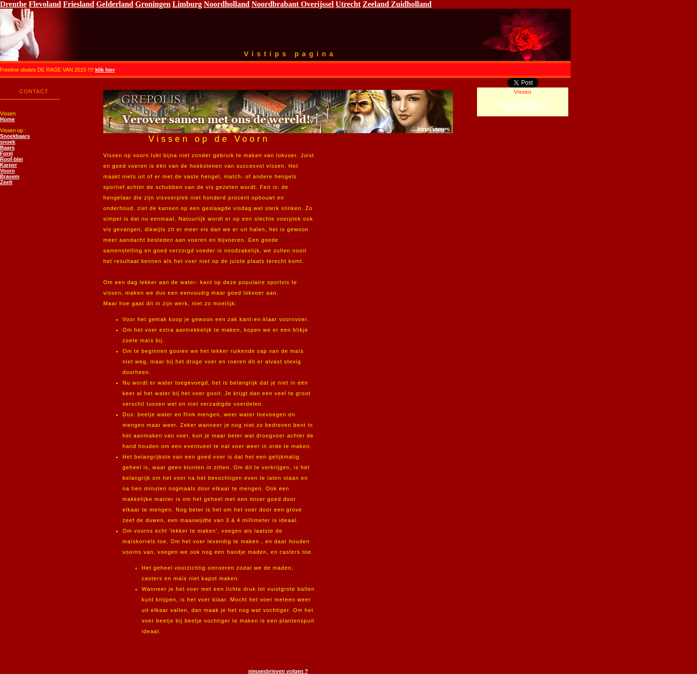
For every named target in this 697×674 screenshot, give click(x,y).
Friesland (78, 4)
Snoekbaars (15, 136)
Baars (7, 147)
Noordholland (226, 4)
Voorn (7, 171)
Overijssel (317, 4)
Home (7, 119)
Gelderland (114, 4)
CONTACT (33, 91)
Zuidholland (411, 4)
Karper (8, 165)
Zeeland (377, 4)
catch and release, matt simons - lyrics (522, 106)
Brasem (9, 176)
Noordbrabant (276, 4)
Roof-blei (11, 159)
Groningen (153, 4)
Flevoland (45, 4)
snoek (7, 142)
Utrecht (348, 4)
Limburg (187, 4)
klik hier (105, 70)
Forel (6, 153)
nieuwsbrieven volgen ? (278, 671)
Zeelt (6, 182)
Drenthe (13, 4)
